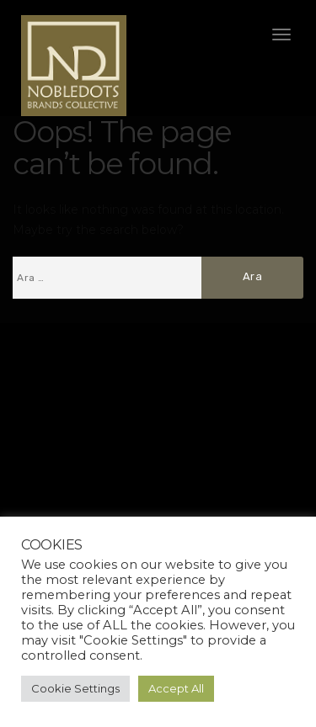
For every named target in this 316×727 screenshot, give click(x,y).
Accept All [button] (176, 688)
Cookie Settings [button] (75, 688)
